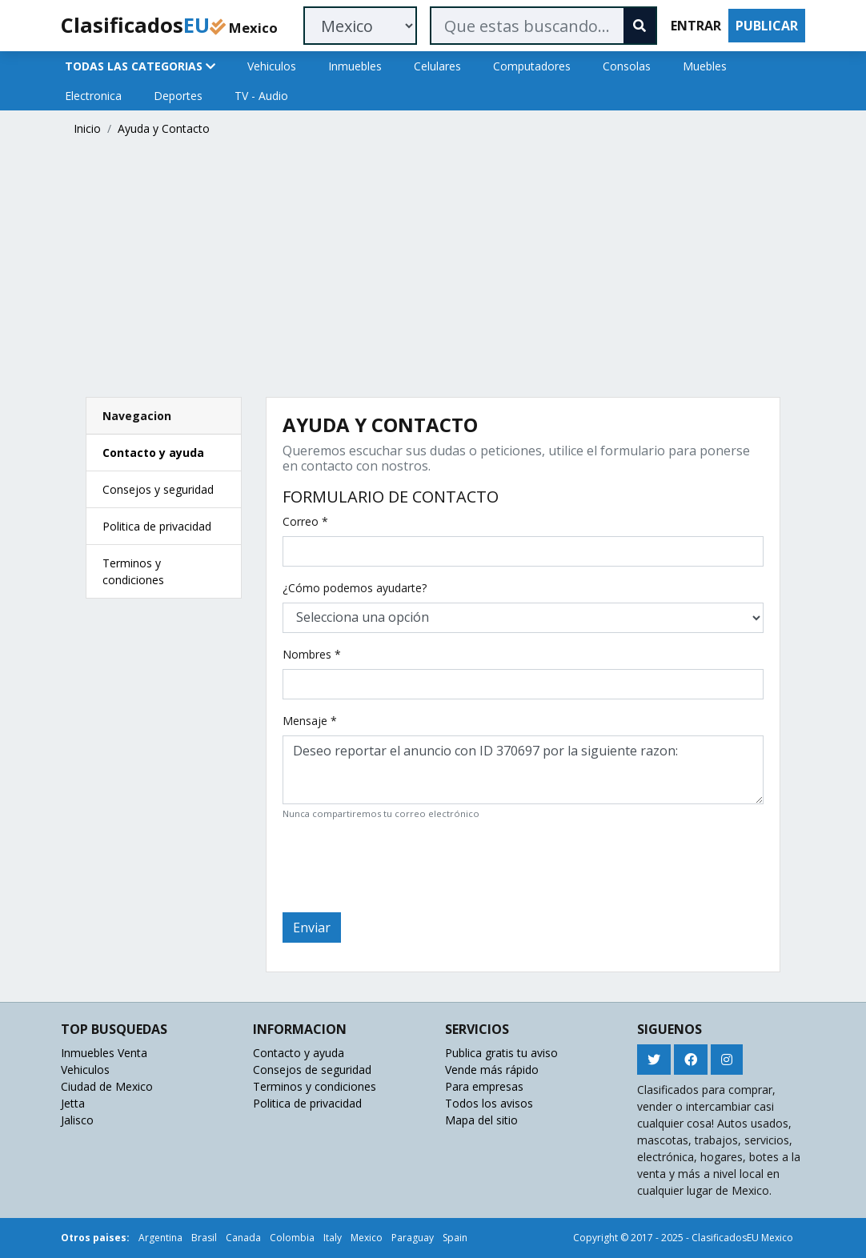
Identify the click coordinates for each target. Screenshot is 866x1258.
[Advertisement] (433, 270)
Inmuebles (355, 66)
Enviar (312, 927)
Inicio (87, 128)
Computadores (532, 66)
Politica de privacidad (156, 526)
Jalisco (77, 1120)
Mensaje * (310, 720)
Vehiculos (271, 66)
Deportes (178, 95)
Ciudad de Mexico (107, 1086)
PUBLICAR (767, 25)
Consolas (627, 66)
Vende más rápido (492, 1069)
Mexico (367, 1237)
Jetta (73, 1103)
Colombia (292, 1237)
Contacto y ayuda (153, 452)
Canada (243, 1237)
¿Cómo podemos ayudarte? (355, 587)
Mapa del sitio (481, 1120)
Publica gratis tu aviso (501, 1052)
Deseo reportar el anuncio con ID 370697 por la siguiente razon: (523, 769)
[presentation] (404, 864)
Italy (332, 1237)
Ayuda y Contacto (164, 128)
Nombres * (312, 654)
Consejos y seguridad (158, 489)
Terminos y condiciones (314, 1086)
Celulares (437, 66)
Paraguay (412, 1237)
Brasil (204, 1237)
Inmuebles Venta (104, 1052)
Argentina (160, 1237)
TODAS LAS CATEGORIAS (140, 66)
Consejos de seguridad (312, 1069)
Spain (455, 1237)
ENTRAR (696, 25)
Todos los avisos (489, 1103)
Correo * (305, 521)
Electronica (93, 95)
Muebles (705, 66)
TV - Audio (261, 95)
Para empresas (484, 1086)
